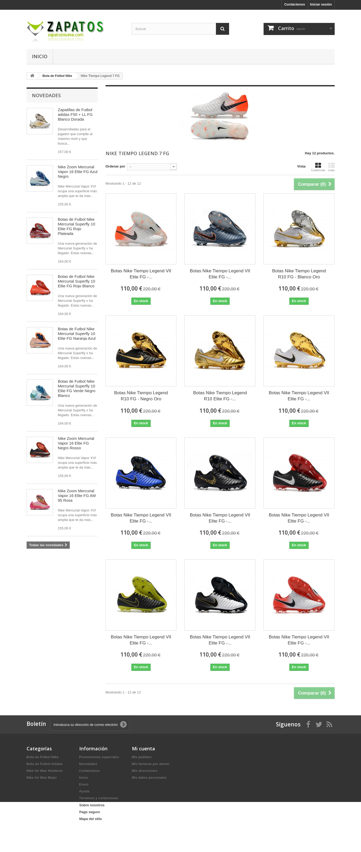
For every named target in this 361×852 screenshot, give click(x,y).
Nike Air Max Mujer (42, 778)
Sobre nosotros (92, 805)
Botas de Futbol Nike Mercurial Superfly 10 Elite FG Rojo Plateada (76, 226)
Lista (331, 167)
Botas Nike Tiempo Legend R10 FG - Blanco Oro (299, 273)
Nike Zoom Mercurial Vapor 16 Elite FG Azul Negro (78, 172)
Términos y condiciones (98, 798)
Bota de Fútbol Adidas (45, 764)
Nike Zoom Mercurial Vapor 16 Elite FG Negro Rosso (76, 443)
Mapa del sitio (90, 819)
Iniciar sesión (321, 4)
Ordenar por (115, 166)
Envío (83, 784)
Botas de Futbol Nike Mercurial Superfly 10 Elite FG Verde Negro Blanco (77, 388)
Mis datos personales (149, 778)
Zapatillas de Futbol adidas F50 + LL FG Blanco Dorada (75, 114)
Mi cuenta (143, 748)
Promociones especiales (99, 757)
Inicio (39, 56)
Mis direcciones (145, 771)
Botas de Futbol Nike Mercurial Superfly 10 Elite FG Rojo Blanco (76, 281)
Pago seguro (89, 812)
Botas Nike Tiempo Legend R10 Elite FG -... (220, 395)
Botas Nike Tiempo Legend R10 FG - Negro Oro (141, 395)
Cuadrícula (318, 167)
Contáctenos (294, 4)
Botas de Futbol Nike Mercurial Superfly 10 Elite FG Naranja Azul (77, 334)
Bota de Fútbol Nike (43, 757)
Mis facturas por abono (151, 764)
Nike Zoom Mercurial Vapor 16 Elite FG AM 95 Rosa (77, 496)
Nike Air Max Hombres (45, 771)
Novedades (46, 95)
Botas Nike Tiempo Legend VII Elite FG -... (141, 273)
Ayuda (84, 791)
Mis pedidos (142, 757)
